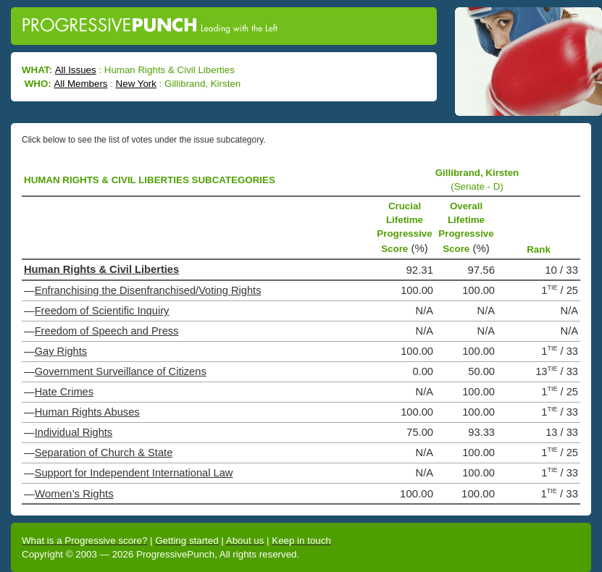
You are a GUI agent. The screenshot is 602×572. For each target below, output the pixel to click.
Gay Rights (61, 351)
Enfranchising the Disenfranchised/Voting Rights (148, 290)
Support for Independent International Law (134, 473)
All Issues (75, 69)
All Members (80, 83)
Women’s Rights (74, 493)
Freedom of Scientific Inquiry (102, 310)
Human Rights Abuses (87, 412)
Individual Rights (74, 432)
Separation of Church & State (104, 452)
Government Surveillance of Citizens (120, 371)
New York (136, 83)
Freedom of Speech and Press (107, 331)
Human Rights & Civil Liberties (101, 269)
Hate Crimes (64, 392)
